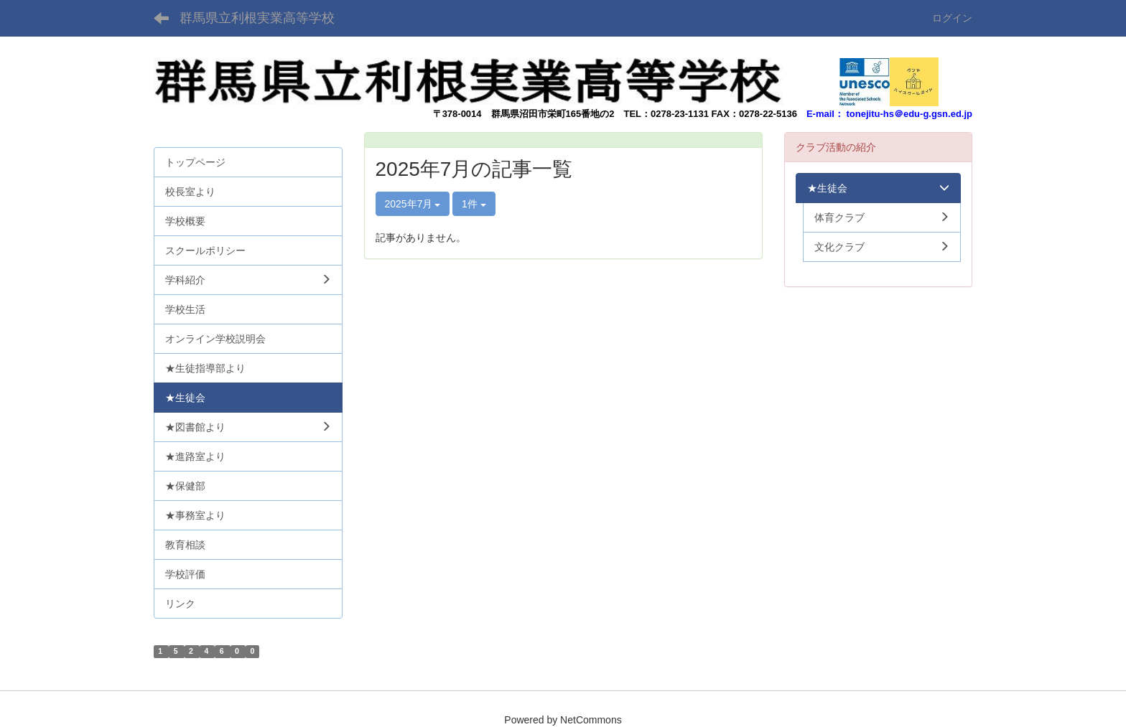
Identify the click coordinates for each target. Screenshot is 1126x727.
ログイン (952, 18)
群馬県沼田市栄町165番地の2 (553, 113)
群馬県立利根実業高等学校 (257, 18)
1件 (474, 204)
